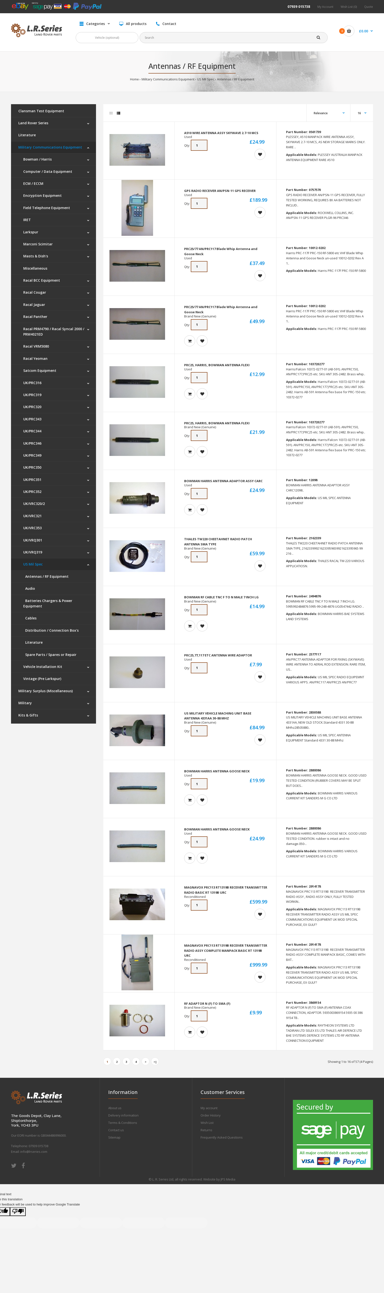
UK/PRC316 (32, 382)
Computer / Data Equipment (47, 171)
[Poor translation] (18, 1211)
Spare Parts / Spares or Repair (49, 654)
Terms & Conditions (122, 1122)
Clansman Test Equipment (41, 111)
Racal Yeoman (35, 358)
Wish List (207, 1122)
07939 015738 (299, 6)
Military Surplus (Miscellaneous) (45, 691)
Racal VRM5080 (36, 346)
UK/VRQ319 (32, 552)
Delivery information (123, 1115)
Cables (29, 618)
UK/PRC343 (32, 419)
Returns (206, 1130)
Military (25, 703)
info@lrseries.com (33, 1151)
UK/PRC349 (32, 455)
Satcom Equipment (39, 370)
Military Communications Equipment (168, 79)
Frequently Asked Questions (222, 1137)
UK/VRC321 (32, 516)
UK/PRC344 (32, 431)
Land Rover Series (33, 123)
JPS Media (228, 1179)
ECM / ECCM (33, 183)
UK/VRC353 (32, 528)
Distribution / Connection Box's (51, 630)
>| (155, 1062)
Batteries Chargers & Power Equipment (47, 603)
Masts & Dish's (35, 256)
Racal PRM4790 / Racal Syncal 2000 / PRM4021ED (53, 331)
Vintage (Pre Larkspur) (42, 678)
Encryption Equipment (42, 195)
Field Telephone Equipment (46, 207)
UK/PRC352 (32, 491)
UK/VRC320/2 (34, 503)
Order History (211, 1115)
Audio (29, 588)
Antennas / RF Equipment (235, 79)
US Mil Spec (205, 79)
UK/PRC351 (32, 479)
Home (134, 79)
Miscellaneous (35, 268)
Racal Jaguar (34, 304)
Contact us (116, 1130)
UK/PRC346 (32, 443)
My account (209, 1108)
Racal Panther (35, 316)
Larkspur (30, 232)
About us (114, 1108)
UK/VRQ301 (32, 540)
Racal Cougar (34, 292)
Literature (27, 135)
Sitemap (114, 1137)
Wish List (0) (349, 7)
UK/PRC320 (32, 406)
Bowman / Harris (37, 159)
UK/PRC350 (32, 467)
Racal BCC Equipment (41, 280)
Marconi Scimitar (38, 244)
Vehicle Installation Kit (42, 666)
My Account (325, 7)
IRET (27, 219)
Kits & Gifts (28, 715)
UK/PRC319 (32, 394)
